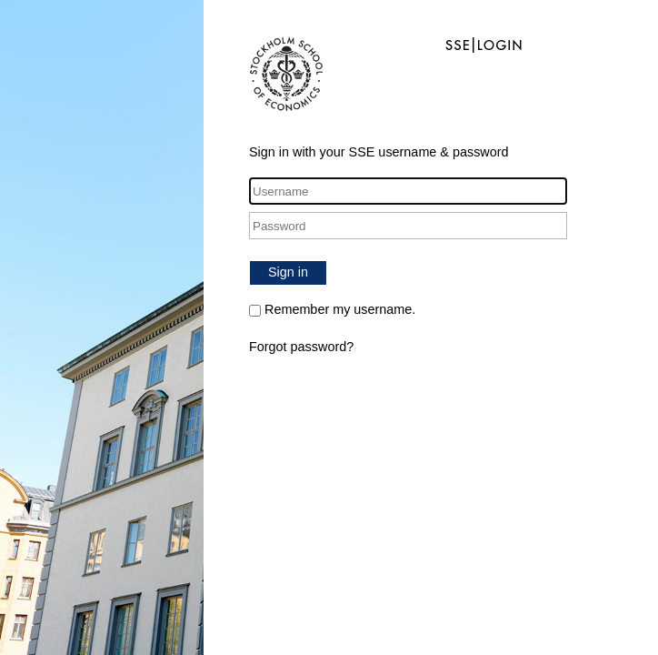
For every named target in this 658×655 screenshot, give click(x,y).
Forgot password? (301, 346)
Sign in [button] (288, 272)
